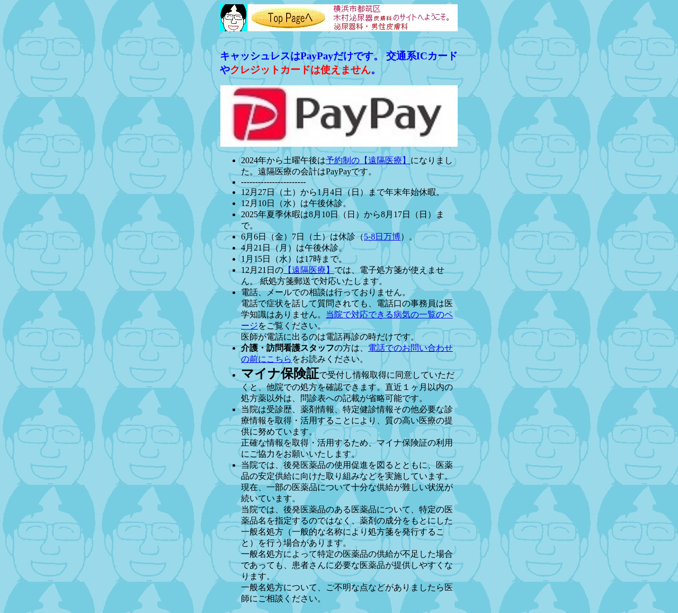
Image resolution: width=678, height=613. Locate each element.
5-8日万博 (382, 236)
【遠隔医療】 (308, 269)
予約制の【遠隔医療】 (368, 160)
